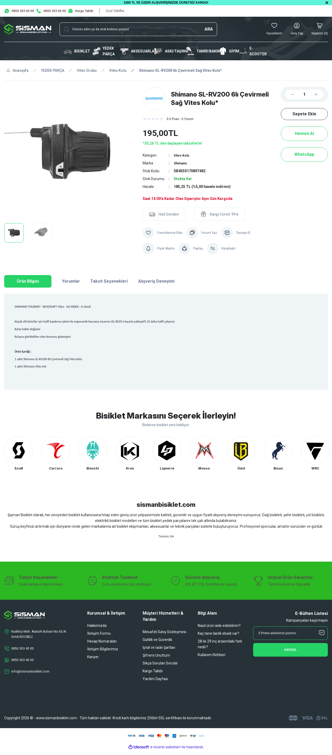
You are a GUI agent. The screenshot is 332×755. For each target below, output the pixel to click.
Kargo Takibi (153, 675)
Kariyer (93, 661)
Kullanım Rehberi (211, 659)
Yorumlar (71, 281)
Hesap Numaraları (102, 645)
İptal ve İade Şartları (159, 652)
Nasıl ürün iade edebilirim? (219, 630)
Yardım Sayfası (155, 683)
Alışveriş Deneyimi (156, 281)
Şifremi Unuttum (156, 659)
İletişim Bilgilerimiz (102, 653)
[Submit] (290, 654)
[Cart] (319, 29)
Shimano (181, 163)
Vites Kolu (182, 155)
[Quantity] (304, 94)
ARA (209, 29)
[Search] (138, 29)
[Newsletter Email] (290, 637)
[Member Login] (297, 29)
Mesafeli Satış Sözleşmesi (164, 636)
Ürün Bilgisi (28, 281)
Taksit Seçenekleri (109, 281)
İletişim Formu (99, 637)
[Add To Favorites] (164, 233)
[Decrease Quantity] (288, 94)
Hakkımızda (97, 630)
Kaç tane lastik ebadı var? (218, 637)
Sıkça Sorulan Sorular (160, 667)
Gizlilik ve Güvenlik (157, 644)
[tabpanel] (18, 454)
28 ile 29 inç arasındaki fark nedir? (220, 648)
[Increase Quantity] (320, 94)
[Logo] (27, 29)
